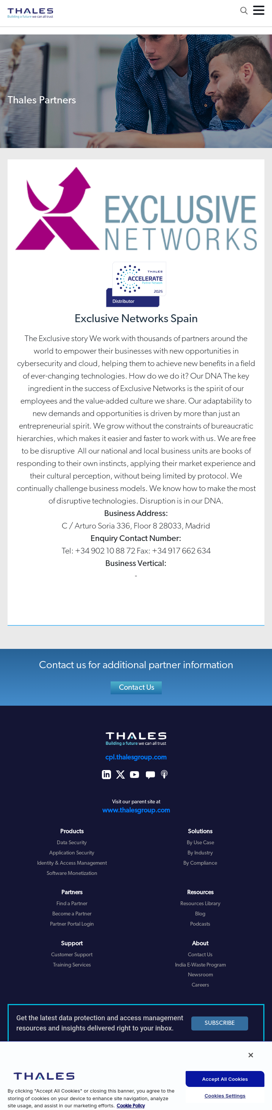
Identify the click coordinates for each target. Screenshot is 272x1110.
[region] (136, 1075)
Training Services (72, 965)
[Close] (250, 1055)
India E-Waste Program (200, 965)
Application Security (71, 853)
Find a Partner (72, 904)
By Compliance (200, 863)
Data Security (72, 843)
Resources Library (200, 904)
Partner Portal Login (72, 924)
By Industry (200, 853)
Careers (200, 985)
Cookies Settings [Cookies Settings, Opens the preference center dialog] (225, 1096)
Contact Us (137, 688)
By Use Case (200, 843)
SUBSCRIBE (220, 1023)
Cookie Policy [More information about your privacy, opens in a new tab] (131, 1106)
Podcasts (200, 924)
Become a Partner (72, 914)
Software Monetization (72, 873)
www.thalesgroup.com (136, 810)
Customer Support (71, 955)
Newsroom (200, 975)
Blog (200, 914)
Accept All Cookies (225, 1079)
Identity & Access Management (72, 863)
